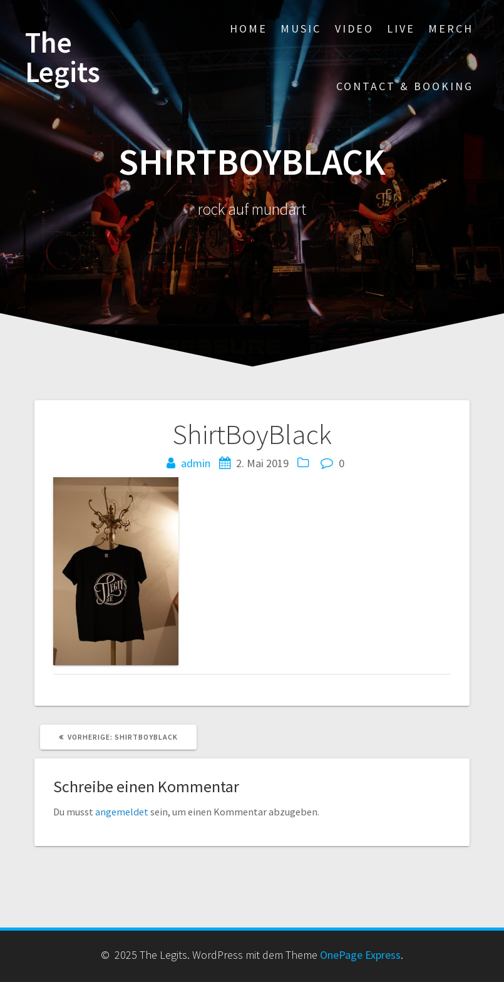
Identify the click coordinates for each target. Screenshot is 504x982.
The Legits (62, 57)
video (354, 28)
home (248, 28)
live (401, 28)
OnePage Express (360, 955)
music (300, 28)
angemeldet (121, 811)
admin (195, 463)
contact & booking (404, 86)
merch (450, 28)
